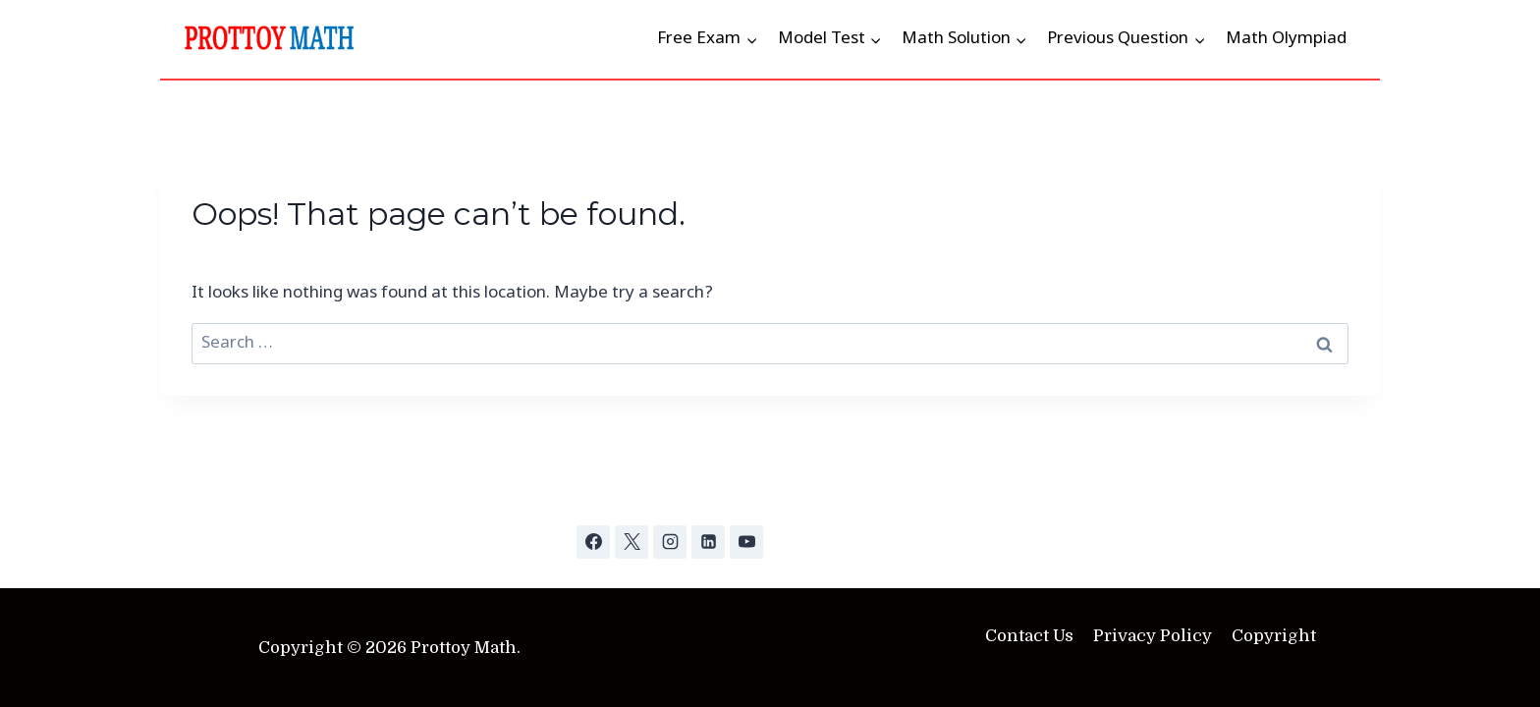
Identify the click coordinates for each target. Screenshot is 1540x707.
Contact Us (1029, 635)
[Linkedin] (708, 542)
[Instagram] (670, 542)
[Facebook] (593, 542)
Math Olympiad (1286, 38)
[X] (631, 542)
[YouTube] (746, 542)
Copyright (1274, 635)
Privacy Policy (1152, 635)
